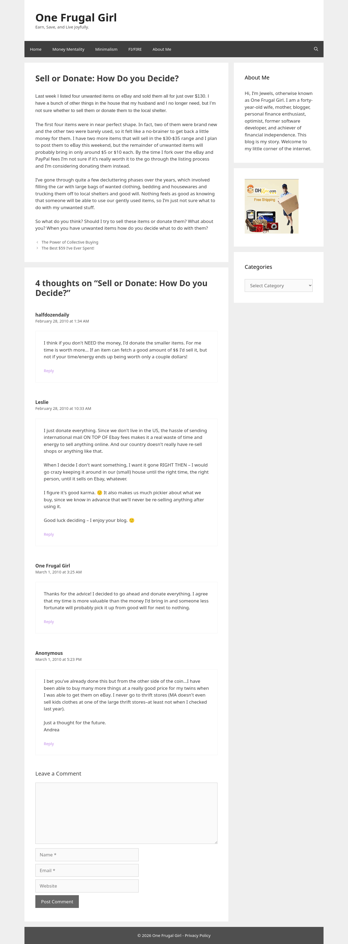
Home (36, 49)
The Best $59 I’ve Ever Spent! (68, 248)
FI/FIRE (135, 49)
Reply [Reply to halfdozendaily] (49, 370)
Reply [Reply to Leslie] (49, 534)
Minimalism (106, 49)
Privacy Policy (198, 935)
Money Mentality (68, 49)
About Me (162, 49)
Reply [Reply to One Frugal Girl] (49, 621)
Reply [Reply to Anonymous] (49, 743)
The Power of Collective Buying (70, 242)
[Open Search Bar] (316, 49)
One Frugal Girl (76, 17)
